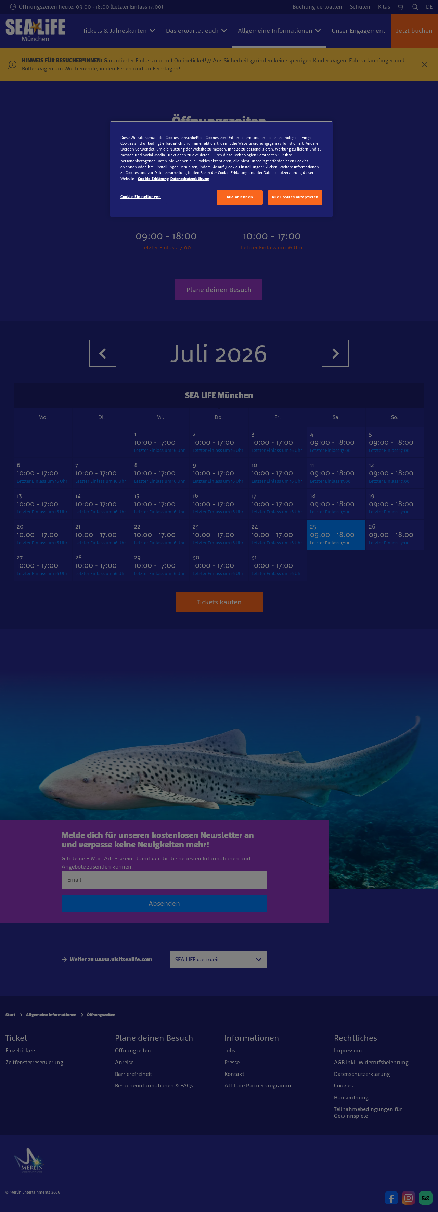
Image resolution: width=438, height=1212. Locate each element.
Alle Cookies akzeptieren (295, 197)
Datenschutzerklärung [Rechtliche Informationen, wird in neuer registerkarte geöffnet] (189, 178)
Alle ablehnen (240, 197)
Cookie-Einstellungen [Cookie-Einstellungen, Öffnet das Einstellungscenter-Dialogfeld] (140, 196)
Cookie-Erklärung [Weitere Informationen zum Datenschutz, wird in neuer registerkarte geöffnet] (153, 178)
